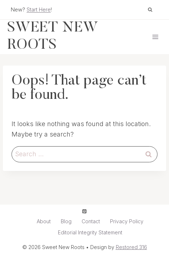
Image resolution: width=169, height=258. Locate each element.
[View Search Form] (150, 9)
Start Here (39, 9)
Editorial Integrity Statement (90, 232)
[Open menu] (155, 36)
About (44, 221)
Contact (91, 221)
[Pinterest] (85, 211)
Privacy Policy (126, 221)
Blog (66, 221)
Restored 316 (131, 247)
